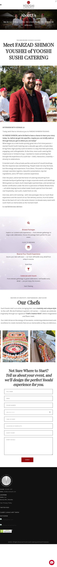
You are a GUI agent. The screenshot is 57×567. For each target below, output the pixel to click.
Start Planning (28, 286)
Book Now (28, 264)
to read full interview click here (12, 207)
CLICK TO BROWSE (28, 241)
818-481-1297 (9, 489)
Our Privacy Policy (6, 503)
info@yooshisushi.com (10, 491)
